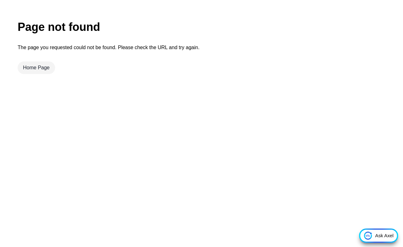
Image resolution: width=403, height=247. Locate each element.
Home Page (36, 67)
